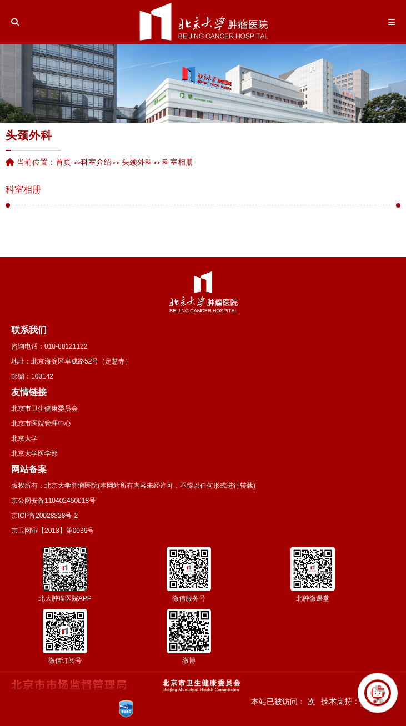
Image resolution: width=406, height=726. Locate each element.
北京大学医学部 (34, 453)
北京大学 (24, 438)
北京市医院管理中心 (41, 423)
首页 (63, 162)
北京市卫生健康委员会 (44, 408)
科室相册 (23, 189)
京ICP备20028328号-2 (44, 516)
